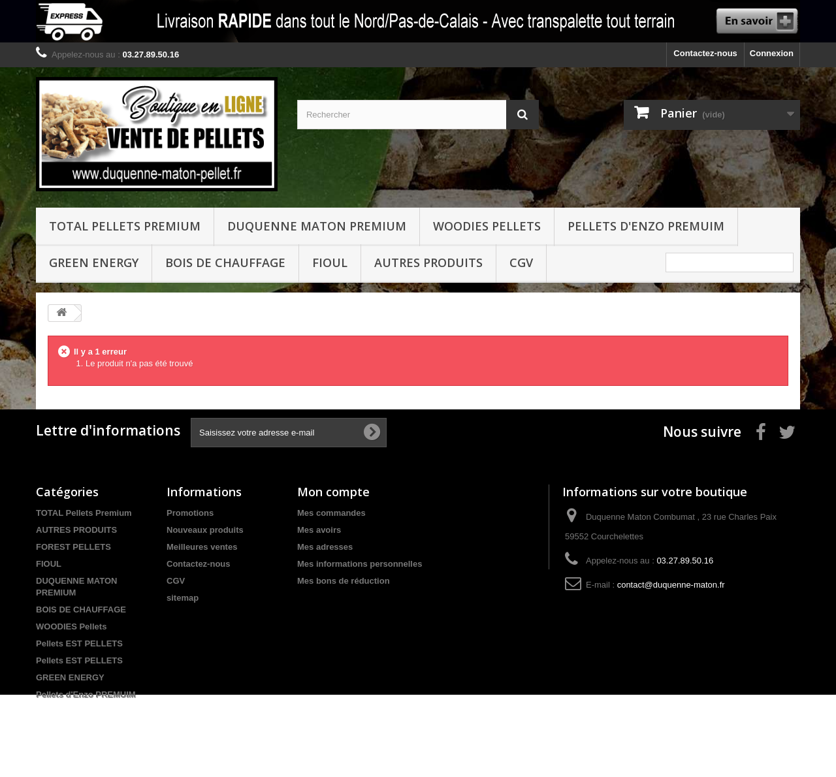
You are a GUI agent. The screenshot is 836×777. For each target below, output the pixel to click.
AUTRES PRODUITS (76, 530)
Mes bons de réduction (343, 581)
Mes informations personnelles (359, 564)
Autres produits (428, 262)
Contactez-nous (705, 53)
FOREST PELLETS (73, 547)
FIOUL (329, 262)
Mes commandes (331, 513)
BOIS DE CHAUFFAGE (225, 262)
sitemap (183, 598)
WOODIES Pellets (487, 226)
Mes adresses (325, 547)
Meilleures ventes (202, 547)
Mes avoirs (319, 530)
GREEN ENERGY (93, 262)
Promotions (190, 513)
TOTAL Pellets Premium (125, 226)
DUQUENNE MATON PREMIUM (316, 226)
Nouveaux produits (205, 530)
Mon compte (333, 492)
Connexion (772, 53)
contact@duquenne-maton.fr (671, 585)
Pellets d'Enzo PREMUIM (646, 226)
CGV (521, 262)
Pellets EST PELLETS (79, 643)
